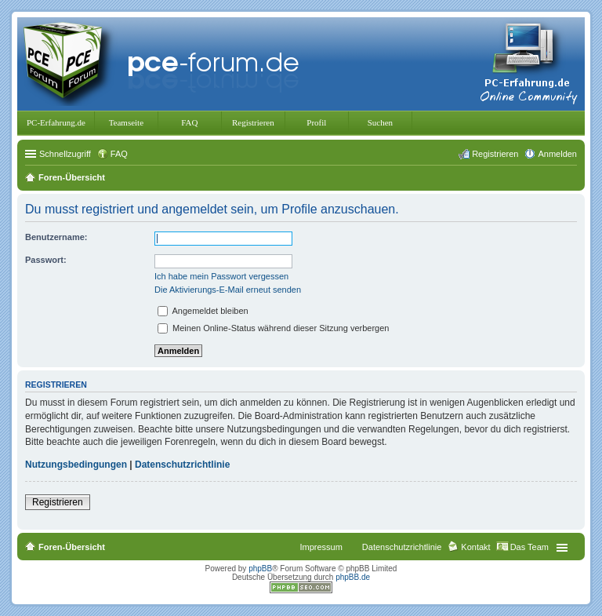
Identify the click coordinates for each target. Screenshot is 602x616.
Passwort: (46, 259)
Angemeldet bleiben (203, 310)
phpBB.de (352, 577)
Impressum (320, 547)
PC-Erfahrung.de (56, 122)
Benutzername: (56, 237)
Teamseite (126, 122)
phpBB (260, 568)
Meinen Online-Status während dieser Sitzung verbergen (273, 328)
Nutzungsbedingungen (76, 464)
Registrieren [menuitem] (495, 154)
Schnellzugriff (65, 154)
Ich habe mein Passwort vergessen (221, 276)
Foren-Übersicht (71, 547)
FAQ (189, 122)
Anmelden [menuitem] (557, 154)
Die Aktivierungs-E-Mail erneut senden (227, 289)
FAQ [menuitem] (119, 154)
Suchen (380, 122)
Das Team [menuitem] (529, 547)
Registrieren (253, 122)
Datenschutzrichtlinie (182, 464)
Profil (316, 122)
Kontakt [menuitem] (475, 547)
